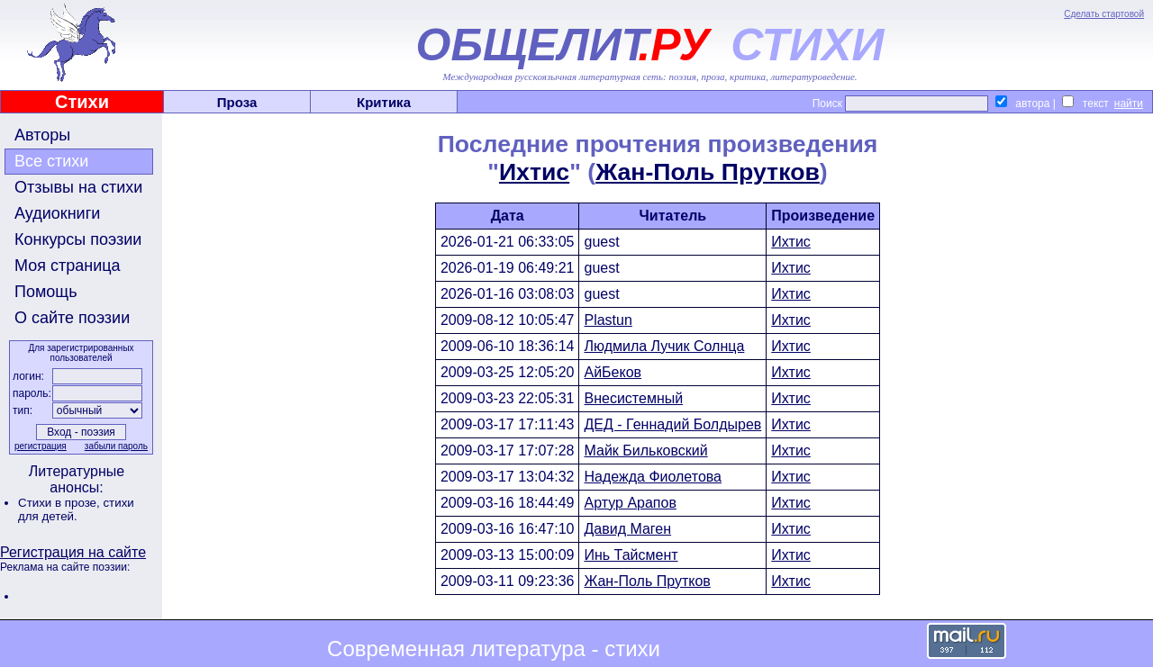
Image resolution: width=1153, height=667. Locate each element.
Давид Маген (627, 528)
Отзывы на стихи (78, 187)
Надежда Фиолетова (653, 476)
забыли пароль (116, 446)
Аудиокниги (57, 213)
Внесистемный (633, 398)
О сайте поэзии (72, 318)
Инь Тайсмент (630, 555)
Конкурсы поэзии (77, 239)
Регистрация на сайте (73, 552)
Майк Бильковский (645, 450)
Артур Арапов (630, 502)
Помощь (45, 292)
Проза (237, 102)
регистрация (40, 446)
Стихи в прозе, (60, 502)
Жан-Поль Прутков (707, 171)
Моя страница (67, 266)
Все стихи (51, 161)
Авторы (42, 135)
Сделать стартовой (1104, 14)
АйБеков (612, 372)
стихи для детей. (76, 509)
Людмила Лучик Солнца (664, 346)
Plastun (607, 320)
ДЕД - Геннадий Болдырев (672, 424)
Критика (384, 102)
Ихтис (534, 171)
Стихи (82, 102)
